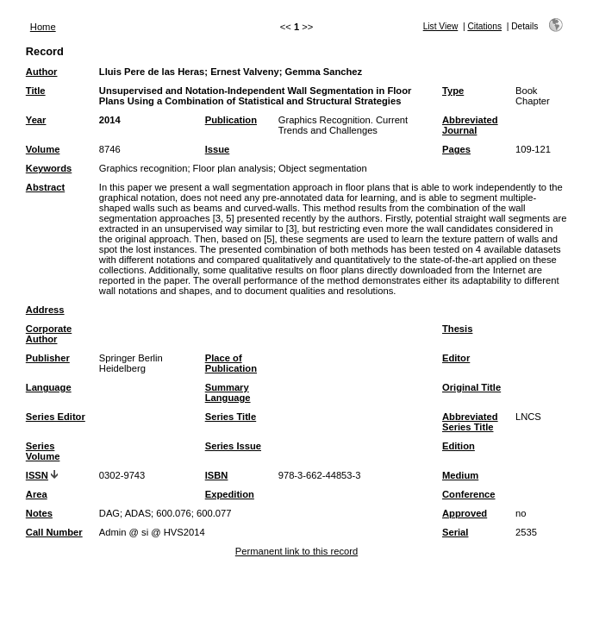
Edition (458, 446)
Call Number (54, 532)
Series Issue (233, 446)
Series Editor (55, 416)
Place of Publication (231, 363)
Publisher (48, 358)
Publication (231, 120)
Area (36, 494)
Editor (456, 358)
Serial (455, 532)
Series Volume (43, 451)
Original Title (471, 387)
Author (42, 71)
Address (45, 309)
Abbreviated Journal (470, 125)
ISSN (37, 475)
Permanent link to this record (296, 551)
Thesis (457, 328)
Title (36, 90)
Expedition (229, 494)
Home (43, 27)
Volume (43, 149)
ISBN (216, 475)
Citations (484, 26)
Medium (460, 475)
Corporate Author (49, 333)
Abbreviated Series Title (470, 421)
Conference (469, 494)
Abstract (45, 187)
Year (36, 120)
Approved (464, 513)
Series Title (231, 416)
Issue (217, 149)
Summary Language (228, 392)
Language (49, 387)
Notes (39, 513)
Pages (456, 149)
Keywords (49, 168)
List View (441, 26)
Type (453, 90)
